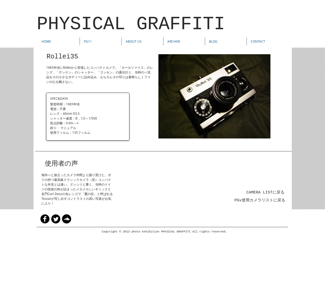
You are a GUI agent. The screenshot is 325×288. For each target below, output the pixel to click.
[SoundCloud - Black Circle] (66, 219)
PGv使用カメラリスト (254, 200)
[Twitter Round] (55, 219)
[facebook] (45, 219)
